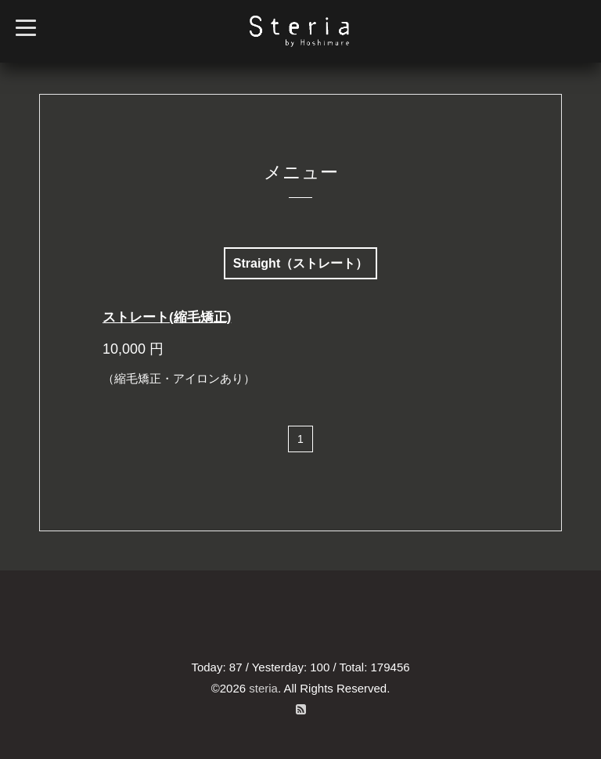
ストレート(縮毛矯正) (167, 317)
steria (263, 688)
